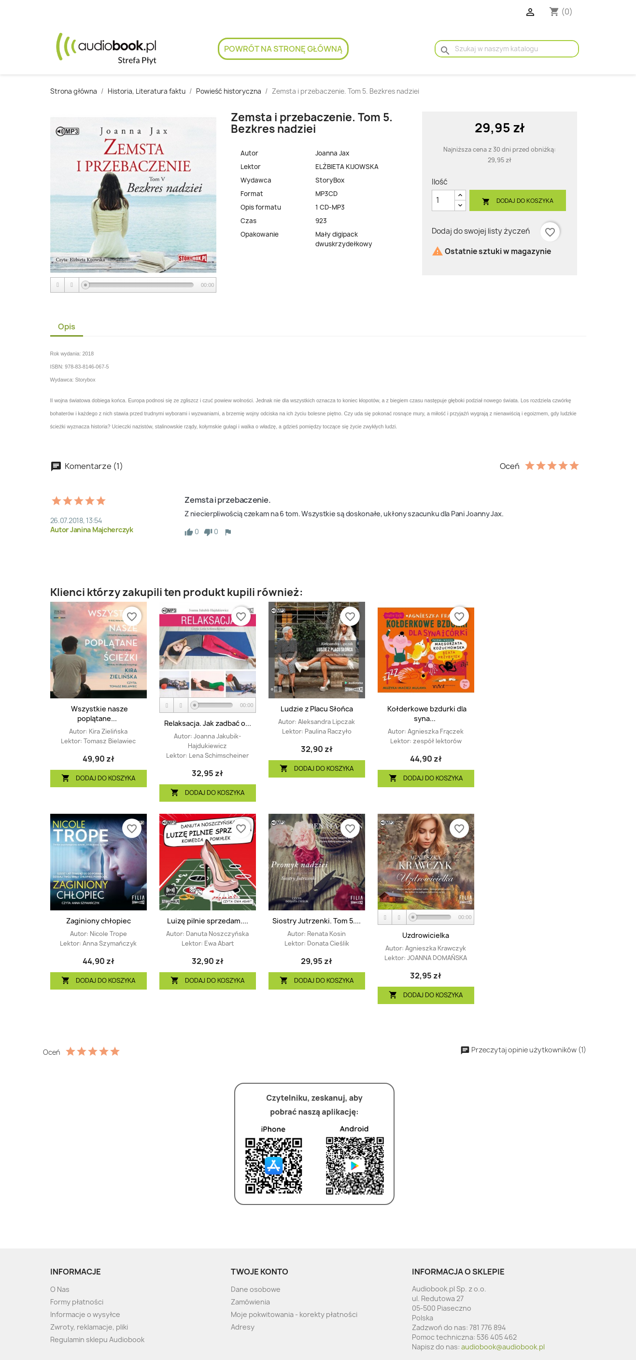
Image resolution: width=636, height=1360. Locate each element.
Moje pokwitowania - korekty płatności (294, 1314)
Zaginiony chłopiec (98, 920)
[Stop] (72, 285)
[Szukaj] (507, 49)
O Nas (60, 1289)
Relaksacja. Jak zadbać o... (207, 723)
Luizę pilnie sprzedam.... (207, 920)
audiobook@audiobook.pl (503, 1346)
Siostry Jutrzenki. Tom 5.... (316, 920)
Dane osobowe (256, 1289)
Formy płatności (76, 1301)
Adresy (242, 1327)
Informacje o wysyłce (85, 1314)
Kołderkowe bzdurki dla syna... (426, 713)
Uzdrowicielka (425, 935)
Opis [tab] (66, 326)
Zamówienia (250, 1301)
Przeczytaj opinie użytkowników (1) (523, 1049)
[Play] (58, 285)
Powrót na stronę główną (283, 48)
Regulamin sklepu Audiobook (97, 1339)
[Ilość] (443, 200)
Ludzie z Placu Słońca (317, 708)
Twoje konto (259, 1271)
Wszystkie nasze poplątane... (99, 713)
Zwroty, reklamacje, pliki (89, 1327)
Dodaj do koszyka (517, 201)
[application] (133, 285)
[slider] (139, 285)
